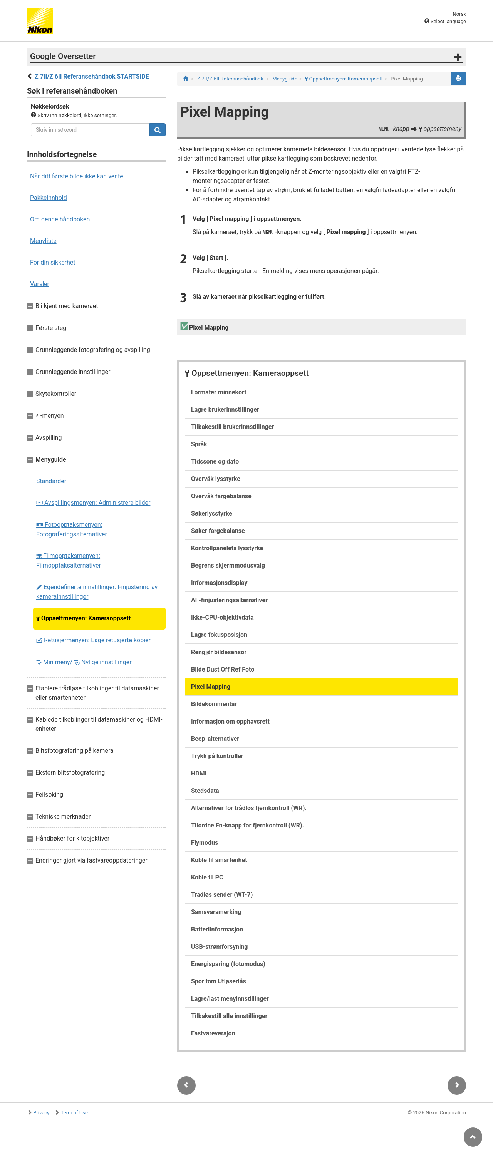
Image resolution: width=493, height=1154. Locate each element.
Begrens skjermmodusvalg (228, 565)
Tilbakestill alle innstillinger (229, 1016)
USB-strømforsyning (219, 946)
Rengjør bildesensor (218, 652)
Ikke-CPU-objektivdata (222, 617)
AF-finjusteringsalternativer (229, 600)
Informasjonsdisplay (219, 582)
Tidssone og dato (215, 461)
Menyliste (43, 241)
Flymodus (204, 842)
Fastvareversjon (213, 1033)
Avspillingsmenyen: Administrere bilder (93, 502)
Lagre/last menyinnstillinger (230, 998)
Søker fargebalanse (218, 530)
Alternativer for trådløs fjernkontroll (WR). (249, 808)
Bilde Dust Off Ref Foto (222, 669)
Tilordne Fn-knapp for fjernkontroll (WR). (247, 825)
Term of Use (74, 1112)
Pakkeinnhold (48, 197)
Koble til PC (207, 877)
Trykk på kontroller (217, 756)
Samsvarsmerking (216, 912)
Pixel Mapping (210, 686)
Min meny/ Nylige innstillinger (84, 662)
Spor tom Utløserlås (218, 981)
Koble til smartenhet (219, 860)
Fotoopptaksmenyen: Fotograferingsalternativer (71, 529)
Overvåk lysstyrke (215, 478)
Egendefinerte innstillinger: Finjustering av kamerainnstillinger (97, 591)
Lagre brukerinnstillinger (225, 409)
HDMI (198, 773)
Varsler (39, 284)
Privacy (41, 1112)
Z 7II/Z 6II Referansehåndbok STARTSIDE (92, 76)
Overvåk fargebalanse (221, 496)
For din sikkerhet (52, 262)
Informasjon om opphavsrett (230, 721)
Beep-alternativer (215, 738)
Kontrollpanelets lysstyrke (227, 548)
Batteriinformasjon (217, 929)
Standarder (51, 481)
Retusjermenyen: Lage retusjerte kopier (93, 640)
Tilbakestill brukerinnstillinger (232, 426)
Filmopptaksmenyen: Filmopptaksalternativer (68, 560)
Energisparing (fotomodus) (228, 964)
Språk (199, 444)
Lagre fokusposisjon (219, 634)
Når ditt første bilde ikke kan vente (76, 176)
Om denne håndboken (60, 219)
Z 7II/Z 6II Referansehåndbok (230, 79)
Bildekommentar (214, 704)
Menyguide (284, 79)
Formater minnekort (218, 392)
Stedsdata (205, 790)
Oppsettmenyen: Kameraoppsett (83, 618)
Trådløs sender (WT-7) (222, 894)
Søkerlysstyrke (211, 513)
